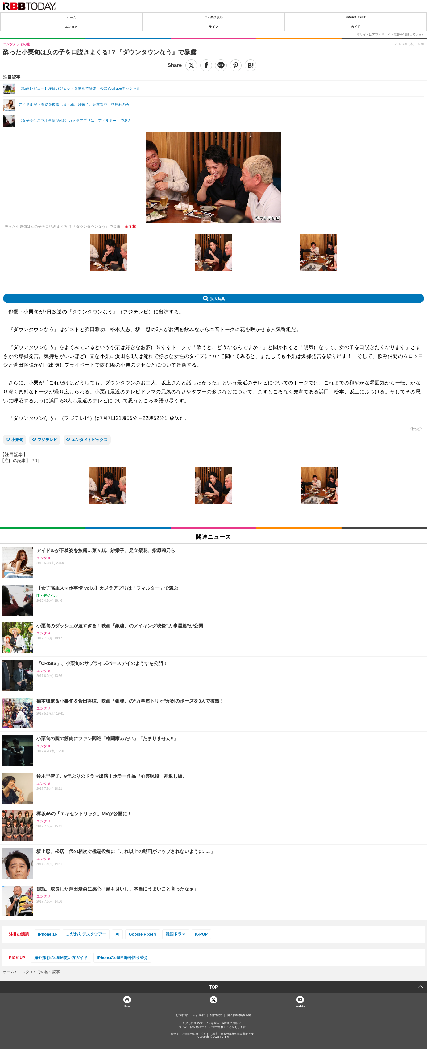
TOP (213, 987)
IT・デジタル (214, 17)
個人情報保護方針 (239, 1015)
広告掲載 (199, 1015)
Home (127, 1005)
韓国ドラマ (176, 934)
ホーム (71, 17)
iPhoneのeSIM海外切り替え (122, 957)
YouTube (300, 1005)
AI (117, 934)
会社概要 (216, 1015)
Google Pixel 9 (142, 934)
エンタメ (71, 26)
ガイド (355, 26)
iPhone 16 (47, 934)
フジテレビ (47, 439)
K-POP (201, 934)
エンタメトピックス (90, 439)
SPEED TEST (355, 17)
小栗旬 (17, 439)
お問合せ (182, 1015)
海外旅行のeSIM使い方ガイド (61, 957)
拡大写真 (217, 298)
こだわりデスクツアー (86, 934)
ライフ (213, 26)
